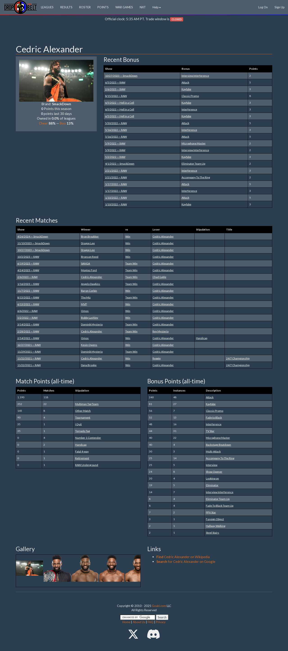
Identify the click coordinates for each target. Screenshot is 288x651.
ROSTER (85, 7)
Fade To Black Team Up (219, 505)
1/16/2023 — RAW (28, 284)
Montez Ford (89, 270)
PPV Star (211, 512)
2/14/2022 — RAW (28, 338)
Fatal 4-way (82, 451)
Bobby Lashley (89, 317)
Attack (185, 82)
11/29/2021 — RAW (29, 351)
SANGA (85, 263)
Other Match (83, 410)
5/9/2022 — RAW (115, 143)
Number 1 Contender (88, 437)
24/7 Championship (238, 358)
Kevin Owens (89, 345)
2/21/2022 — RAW (116, 170)
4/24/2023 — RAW (28, 270)
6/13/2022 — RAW (28, 304)
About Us (139, 622)
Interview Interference (195, 75)
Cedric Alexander (163, 236)
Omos (85, 311)
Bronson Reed (89, 256)
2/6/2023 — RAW (115, 89)
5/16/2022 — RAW (116, 130)
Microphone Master (194, 143)
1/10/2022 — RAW (116, 197)
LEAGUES (47, 7)
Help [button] (157, 7)
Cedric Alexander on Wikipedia (183, 557)
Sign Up (279, 7)
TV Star (210, 431)
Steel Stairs (212, 532)
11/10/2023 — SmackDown (33, 243)
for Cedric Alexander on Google (185, 561)
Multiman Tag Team (87, 404)
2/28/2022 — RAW (28, 331)
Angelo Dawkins (90, 284)
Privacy (161, 622)
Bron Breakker (90, 236)
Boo (63, 123)
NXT (143, 7)
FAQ (150, 622)
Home (126, 622)
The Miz (86, 297)
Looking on (212, 478)
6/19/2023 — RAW (28, 263)
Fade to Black (214, 417)
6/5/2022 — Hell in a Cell (119, 102)
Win (127, 236)
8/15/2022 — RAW (116, 96)
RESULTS (66, 7)
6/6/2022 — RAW (27, 311)
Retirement (82, 458)
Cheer (43, 123)
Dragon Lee (88, 243)
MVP (84, 304)
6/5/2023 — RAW (115, 82)
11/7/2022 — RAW (28, 290)
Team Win (131, 263)
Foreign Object (215, 519)
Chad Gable (159, 277)
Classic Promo (190, 96)
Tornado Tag (82, 431)
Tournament (82, 417)
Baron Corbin (89, 290)
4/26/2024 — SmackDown (32, 236)
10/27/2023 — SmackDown (121, 75)
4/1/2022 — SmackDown (119, 163)
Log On (263, 7)
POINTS (103, 7)
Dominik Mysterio (92, 324)
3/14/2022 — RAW (28, 324)
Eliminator (212, 485)
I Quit (78, 424)
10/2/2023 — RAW (28, 256)
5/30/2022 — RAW (116, 123)
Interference (189, 109)
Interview (211, 465)
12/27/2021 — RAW (29, 345)
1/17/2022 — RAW (116, 184)
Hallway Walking (215, 526)
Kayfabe (186, 89)
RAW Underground (86, 465)
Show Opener (214, 471)
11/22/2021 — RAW (29, 358)
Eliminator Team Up (193, 163)
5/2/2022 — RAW (115, 157)
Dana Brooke (89, 365)
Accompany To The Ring (196, 177)
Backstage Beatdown (218, 444)
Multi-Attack (213, 451)
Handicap (201, 338)
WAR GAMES (124, 7)
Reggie (157, 358)
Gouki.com (159, 606)
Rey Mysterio (161, 331)
